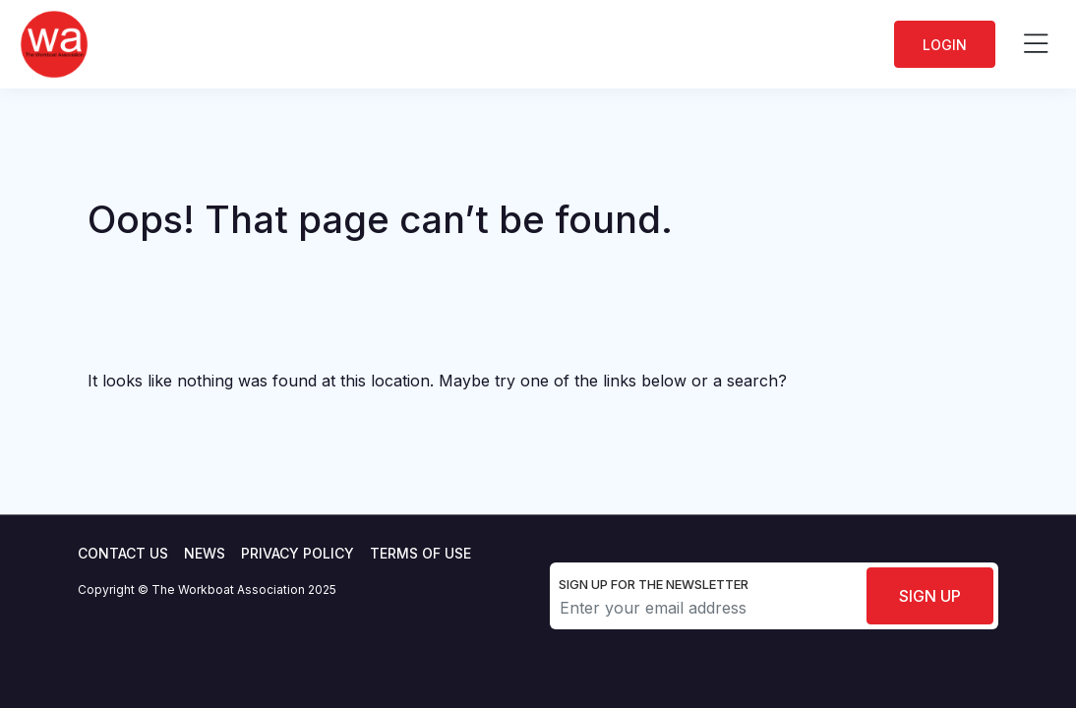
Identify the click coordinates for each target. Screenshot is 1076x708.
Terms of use (420, 553)
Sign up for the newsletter (653, 584)
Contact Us (123, 553)
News (204, 553)
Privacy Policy (297, 553)
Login (945, 44)
